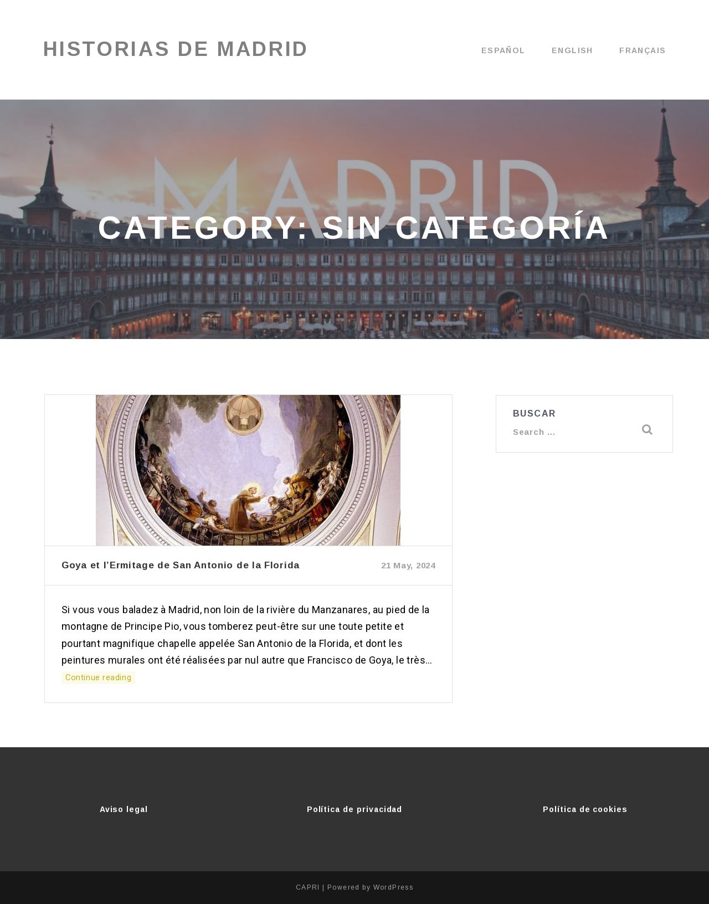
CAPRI (308, 887)
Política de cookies (585, 809)
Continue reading (93, 678)
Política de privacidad (355, 809)
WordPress (393, 887)
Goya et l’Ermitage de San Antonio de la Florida (180, 565)
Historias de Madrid (178, 49)
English (572, 50)
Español (503, 50)
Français (642, 50)
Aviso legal (124, 809)
